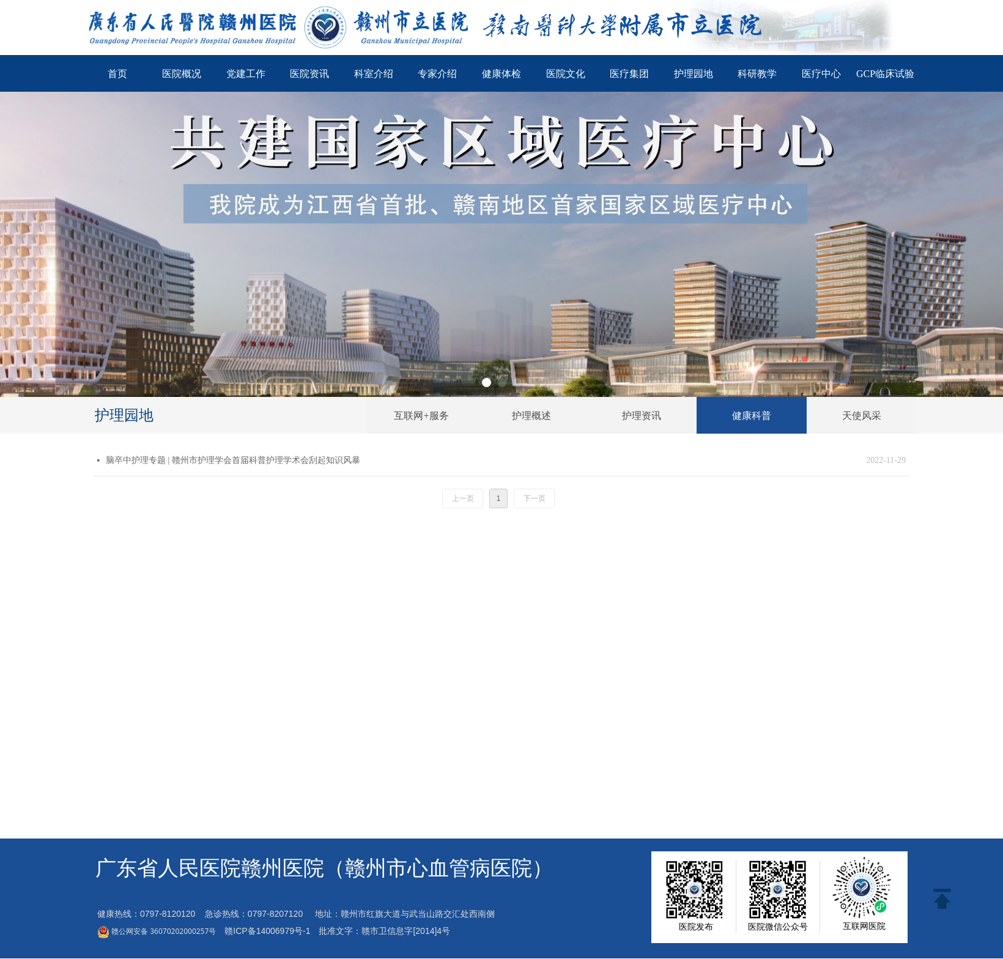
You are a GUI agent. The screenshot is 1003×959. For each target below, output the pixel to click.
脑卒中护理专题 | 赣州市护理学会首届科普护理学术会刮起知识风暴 (233, 460)
